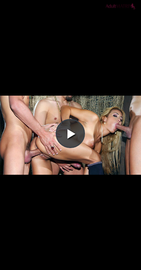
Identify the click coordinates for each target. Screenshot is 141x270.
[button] (70, 26)
